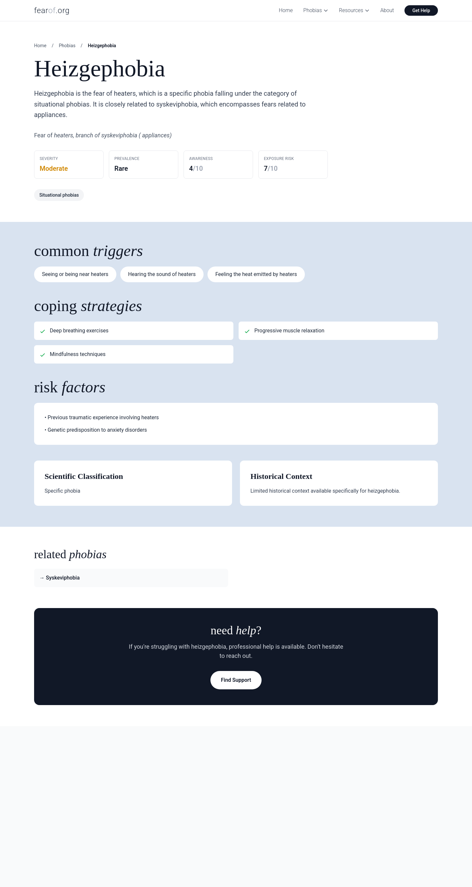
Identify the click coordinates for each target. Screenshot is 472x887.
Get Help (421, 10)
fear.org (52, 10)
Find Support (236, 680)
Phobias (315, 10)
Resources (354, 10)
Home (286, 10)
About (387, 10)
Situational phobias (59, 195)
